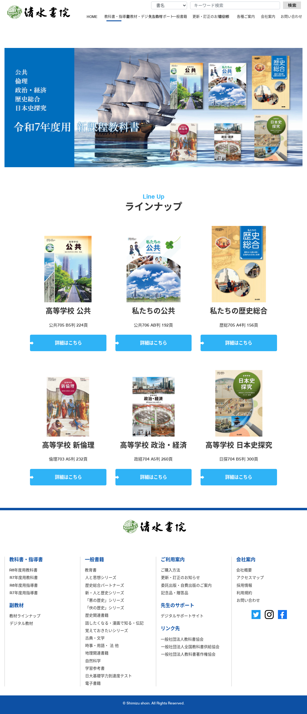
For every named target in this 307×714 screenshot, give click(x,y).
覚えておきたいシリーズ (106, 630)
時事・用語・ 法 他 (102, 645)
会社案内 (268, 16)
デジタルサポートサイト (182, 615)
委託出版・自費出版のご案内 (186, 585)
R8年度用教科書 (23, 569)
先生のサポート (158, 16)
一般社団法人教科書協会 (182, 639)
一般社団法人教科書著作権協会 (188, 654)
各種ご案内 (246, 16)
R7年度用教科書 (24, 577)
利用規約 (244, 592)
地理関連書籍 (97, 652)
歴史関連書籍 (97, 615)
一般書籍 (180, 16)
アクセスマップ (250, 577)
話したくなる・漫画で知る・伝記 (114, 623)
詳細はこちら (68, 343)
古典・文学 (95, 637)
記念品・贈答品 (174, 592)
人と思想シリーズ (100, 577)
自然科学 (93, 660)
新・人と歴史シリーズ (104, 592)
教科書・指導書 (114, 16)
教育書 (91, 569)
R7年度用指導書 (24, 592)
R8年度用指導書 (24, 585)
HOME (92, 16)
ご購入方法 (170, 569)
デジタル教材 (21, 623)
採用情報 (244, 585)
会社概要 (244, 569)
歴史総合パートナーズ (104, 585)
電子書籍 (93, 683)
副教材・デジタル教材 (137, 16)
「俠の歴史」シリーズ (104, 607)
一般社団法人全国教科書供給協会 (190, 646)
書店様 (224, 16)
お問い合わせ (291, 16)
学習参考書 (95, 668)
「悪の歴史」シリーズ (104, 600)
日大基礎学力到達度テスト (108, 675)
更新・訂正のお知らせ (202, 16)
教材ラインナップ (24, 615)
